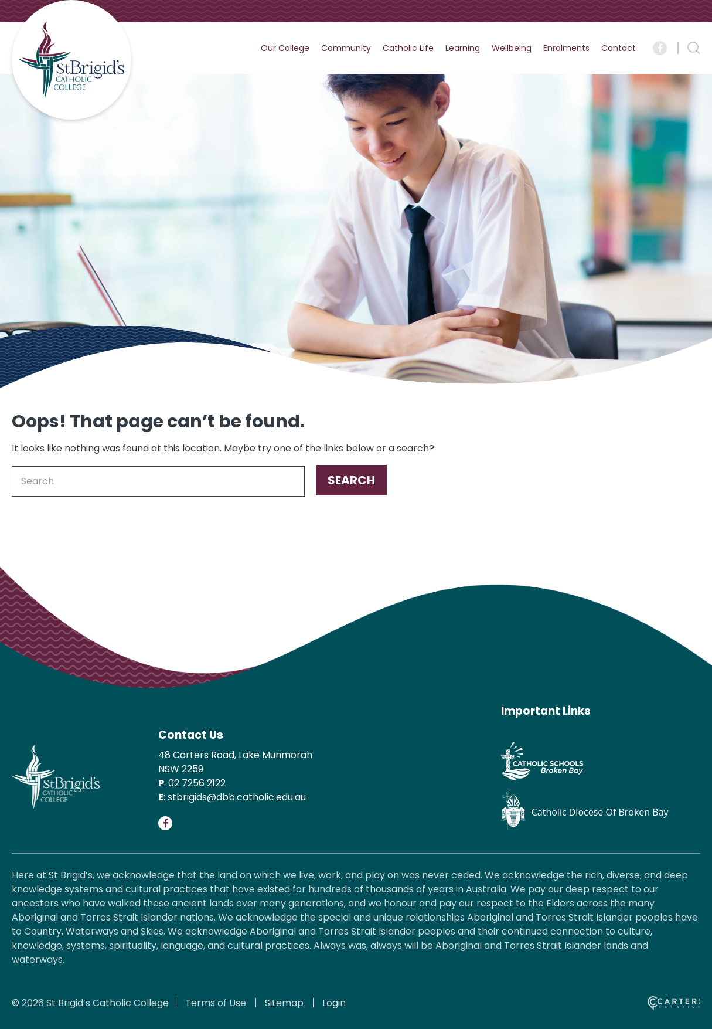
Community (346, 48)
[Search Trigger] (693, 48)
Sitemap (284, 1003)
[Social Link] (660, 48)
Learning (462, 48)
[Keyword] (158, 481)
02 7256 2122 (197, 783)
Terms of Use (215, 1003)
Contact (618, 48)
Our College (285, 48)
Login (334, 1003)
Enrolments (566, 48)
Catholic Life (408, 48)
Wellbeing (512, 48)
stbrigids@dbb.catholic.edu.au (237, 797)
